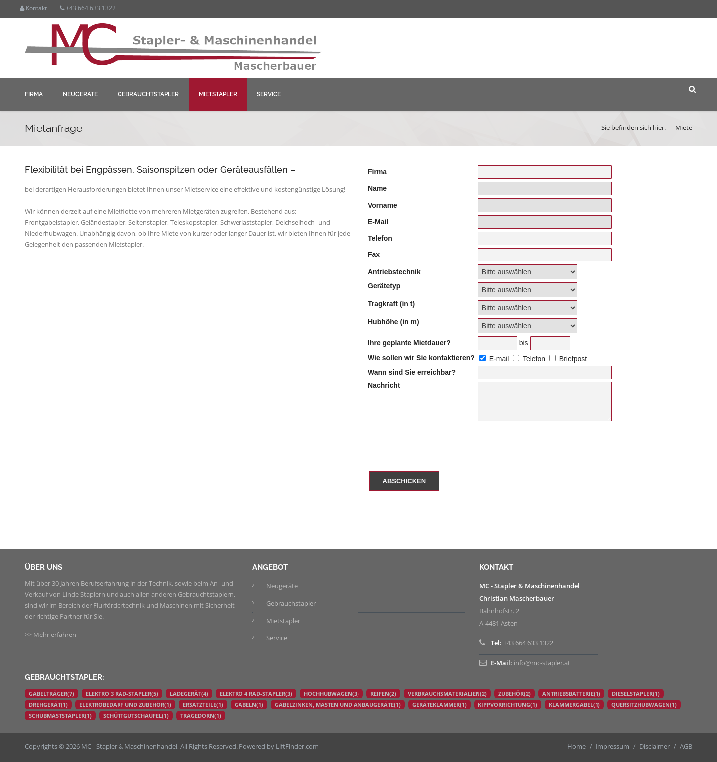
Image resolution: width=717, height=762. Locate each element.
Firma (34, 94)
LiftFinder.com (297, 746)
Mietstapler (218, 94)
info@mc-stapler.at (542, 662)
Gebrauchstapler (291, 603)
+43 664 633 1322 (88, 8)
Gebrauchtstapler (148, 94)
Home (576, 746)
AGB (686, 746)
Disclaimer (654, 746)
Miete (683, 127)
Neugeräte (80, 94)
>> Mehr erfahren (50, 634)
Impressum (612, 746)
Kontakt (33, 8)
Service (269, 94)
